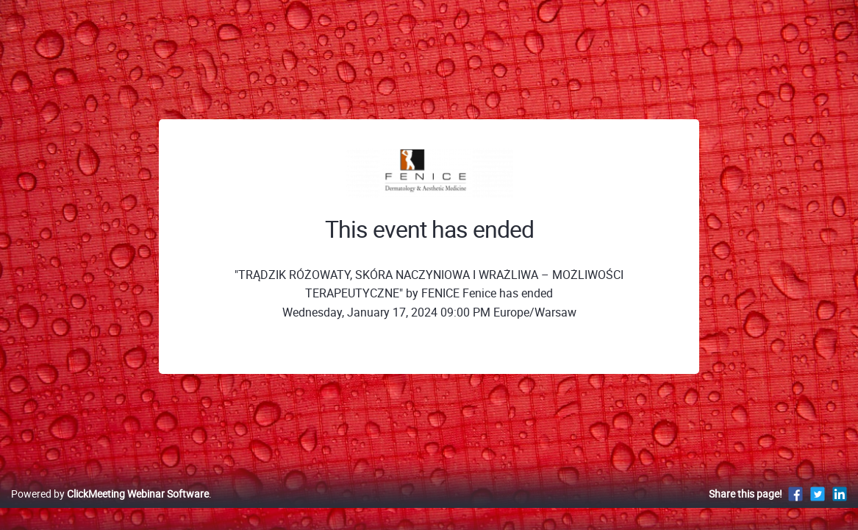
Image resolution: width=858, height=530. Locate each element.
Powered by (110, 509)
